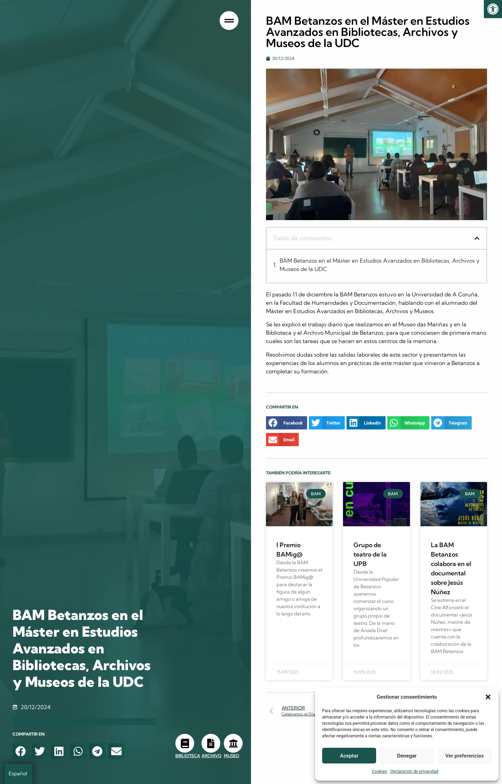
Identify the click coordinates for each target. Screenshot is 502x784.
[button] (488, 696)
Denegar (407, 756)
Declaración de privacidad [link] (414, 771)
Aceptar (349, 756)
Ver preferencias (464, 756)
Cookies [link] (379, 771)
